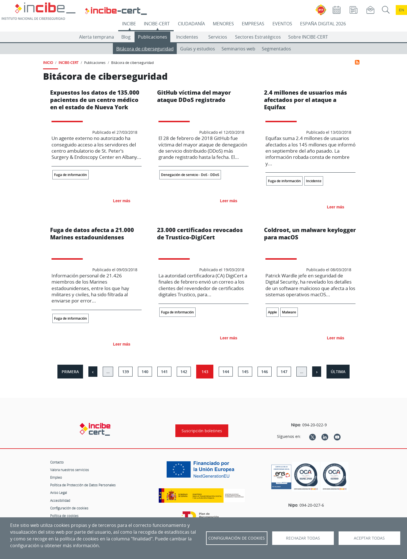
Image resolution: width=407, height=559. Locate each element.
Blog (126, 37)
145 (245, 371)
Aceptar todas (369, 538)
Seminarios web (238, 49)
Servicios (217, 37)
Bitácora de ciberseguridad (145, 49)
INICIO (48, 62)
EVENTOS (282, 24)
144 (225, 371)
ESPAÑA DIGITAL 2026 (323, 24)
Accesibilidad (60, 500)
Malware (289, 312)
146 (264, 371)
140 (145, 371)
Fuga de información (70, 174)
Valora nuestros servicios (69, 469)
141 (164, 371)
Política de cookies (64, 515)
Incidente (313, 181)
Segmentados (276, 49)
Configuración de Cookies (236, 538)
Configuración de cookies (69, 508)
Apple (272, 312)
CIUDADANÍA (191, 24)
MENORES (223, 24)
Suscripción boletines (202, 430)
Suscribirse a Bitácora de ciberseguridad (357, 62)
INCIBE (129, 24)
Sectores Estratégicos (258, 37)
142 (183, 371)
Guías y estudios (197, 49)
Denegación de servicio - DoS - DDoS (190, 174)
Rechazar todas (303, 538)
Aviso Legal (58, 492)
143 (205, 371)
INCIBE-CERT (157, 24)
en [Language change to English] (401, 10)
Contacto (57, 462)
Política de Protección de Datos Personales (83, 485)
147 (284, 371)
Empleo (56, 477)
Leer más (121, 201)
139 (125, 371)
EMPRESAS (253, 24)
